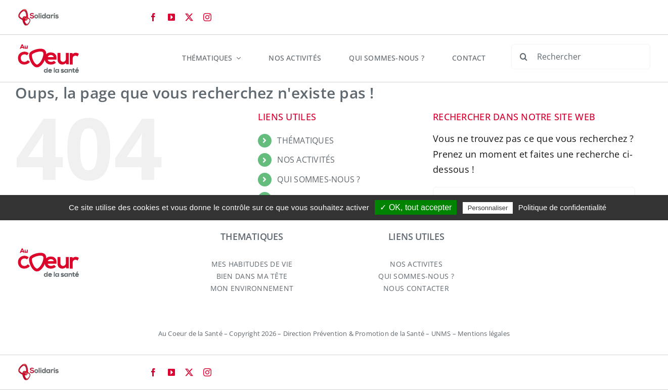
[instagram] (207, 17)
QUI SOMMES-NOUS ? (319, 179)
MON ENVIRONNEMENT (252, 288)
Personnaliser (488, 208)
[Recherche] (524, 56)
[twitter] (189, 17)
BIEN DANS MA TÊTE (252, 276)
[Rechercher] (580, 56)
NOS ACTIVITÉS (306, 159)
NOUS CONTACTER (416, 288)
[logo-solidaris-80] (38, 13)
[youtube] (171, 17)
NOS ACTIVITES (416, 264)
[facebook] (153, 17)
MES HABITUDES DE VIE (251, 264)
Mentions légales (484, 333)
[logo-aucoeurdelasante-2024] (48, 48)
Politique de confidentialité (562, 207)
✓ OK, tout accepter (416, 207)
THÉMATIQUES (305, 140)
